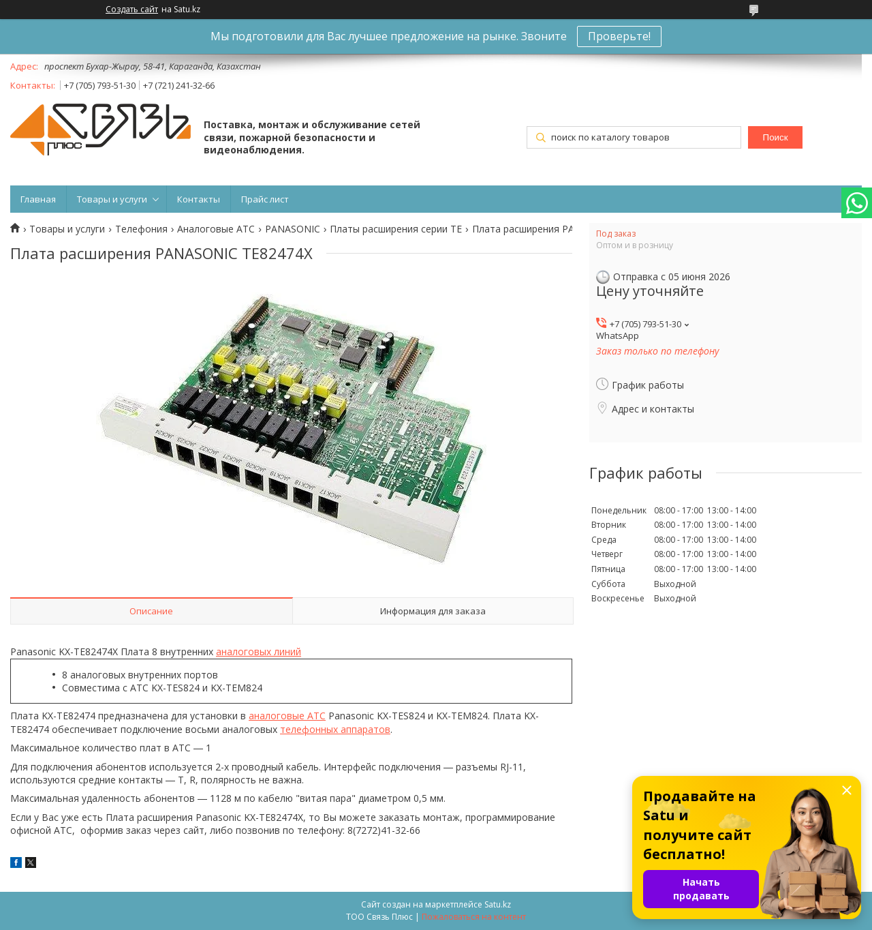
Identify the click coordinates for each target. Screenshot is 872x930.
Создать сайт (132, 9)
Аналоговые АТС (216, 229)
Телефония (141, 229)
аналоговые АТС (287, 715)
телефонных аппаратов (335, 729)
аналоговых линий (258, 651)
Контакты (198, 199)
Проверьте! (619, 36)
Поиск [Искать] (775, 137)
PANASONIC (292, 229)
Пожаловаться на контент (474, 916)
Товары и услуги (112, 199)
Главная (38, 199)
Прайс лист (265, 199)
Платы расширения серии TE (396, 229)
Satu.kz (497, 904)
